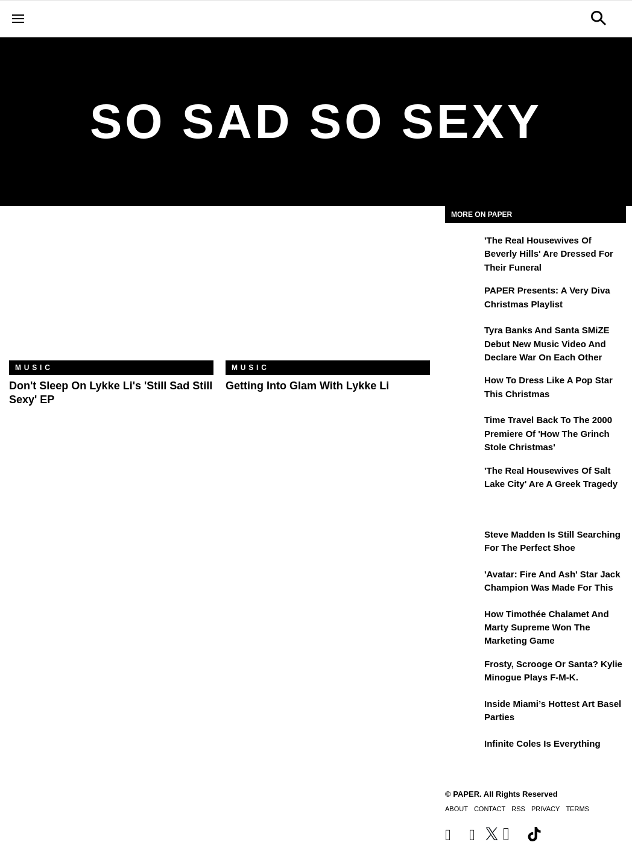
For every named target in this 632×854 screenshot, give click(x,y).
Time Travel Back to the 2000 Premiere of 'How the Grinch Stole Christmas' (548, 433)
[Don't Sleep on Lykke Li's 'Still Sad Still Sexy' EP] (111, 292)
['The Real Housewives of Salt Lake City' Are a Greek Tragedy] (463, 479)
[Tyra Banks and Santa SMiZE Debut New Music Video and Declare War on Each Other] (463, 339)
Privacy (545, 808)
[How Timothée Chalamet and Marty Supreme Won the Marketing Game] (463, 623)
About (456, 808)
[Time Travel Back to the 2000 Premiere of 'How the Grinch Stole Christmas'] (463, 428)
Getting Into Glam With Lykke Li (307, 386)
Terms (577, 808)
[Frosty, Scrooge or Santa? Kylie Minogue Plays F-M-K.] (463, 673)
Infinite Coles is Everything (542, 743)
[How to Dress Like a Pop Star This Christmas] (463, 389)
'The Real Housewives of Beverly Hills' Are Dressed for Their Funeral (548, 253)
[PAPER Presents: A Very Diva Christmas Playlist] (463, 299)
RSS (518, 808)
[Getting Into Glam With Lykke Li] (328, 292)
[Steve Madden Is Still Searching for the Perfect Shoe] (463, 543)
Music (34, 367)
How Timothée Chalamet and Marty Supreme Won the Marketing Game (546, 627)
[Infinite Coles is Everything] (463, 752)
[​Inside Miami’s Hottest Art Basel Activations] (463, 712)
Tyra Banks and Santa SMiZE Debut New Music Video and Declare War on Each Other (547, 343)
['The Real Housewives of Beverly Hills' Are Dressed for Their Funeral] (463, 249)
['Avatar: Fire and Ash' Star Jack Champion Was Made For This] (463, 583)
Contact (489, 808)
